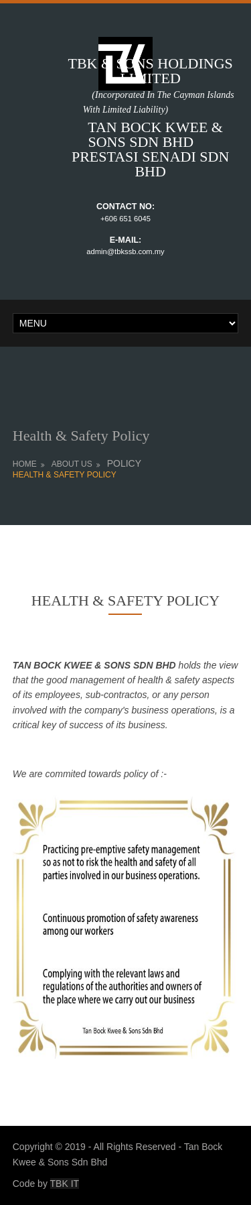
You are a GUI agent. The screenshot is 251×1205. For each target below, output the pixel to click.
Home (25, 464)
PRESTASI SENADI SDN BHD (150, 164)
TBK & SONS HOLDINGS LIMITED (150, 71)
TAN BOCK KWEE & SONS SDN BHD (141, 134)
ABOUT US (72, 464)
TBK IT (65, 1183)
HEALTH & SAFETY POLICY (64, 474)
